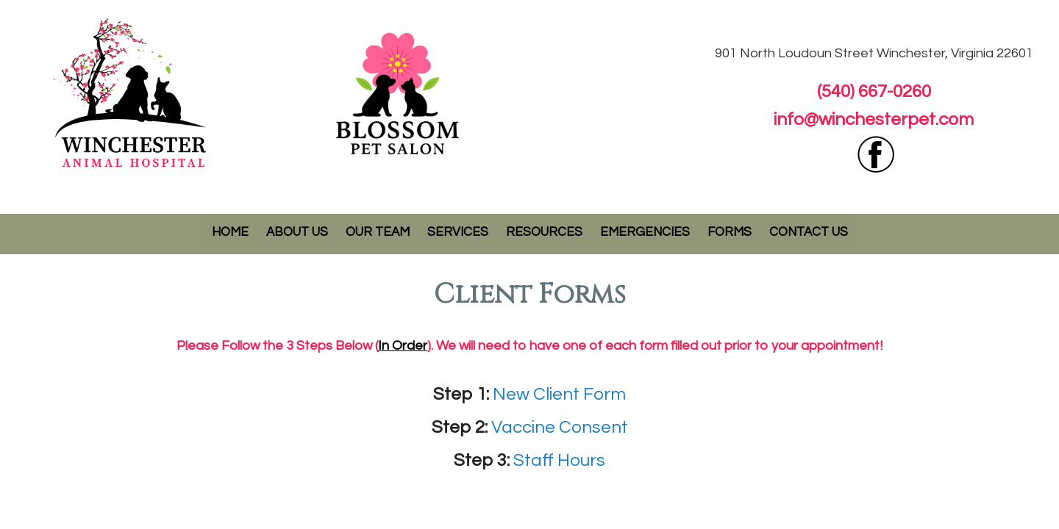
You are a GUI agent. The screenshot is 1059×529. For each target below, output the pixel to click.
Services (457, 232)
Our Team (378, 232)
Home (230, 232)
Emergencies (645, 232)
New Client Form (559, 394)
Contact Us (808, 232)
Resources (544, 232)
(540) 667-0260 (874, 91)
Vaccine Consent (559, 427)
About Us (297, 232)
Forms (729, 232)
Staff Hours (559, 460)
